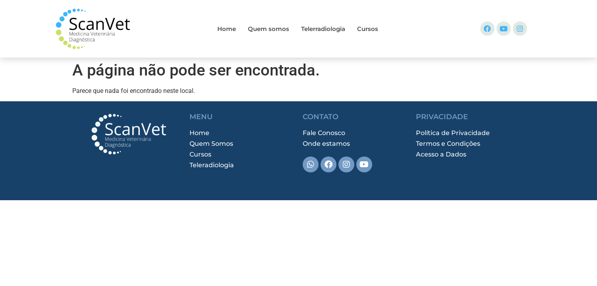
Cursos (367, 29)
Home (226, 29)
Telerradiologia (323, 29)
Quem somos (268, 29)
